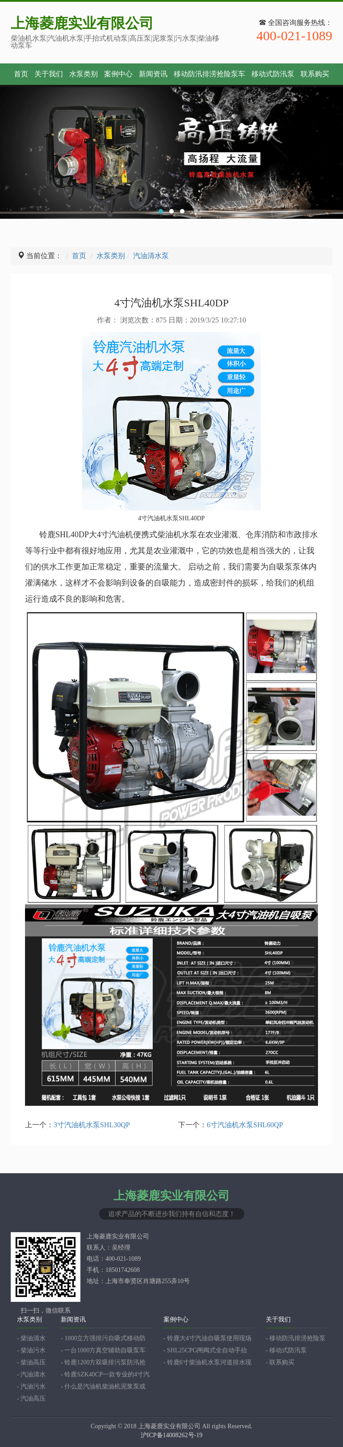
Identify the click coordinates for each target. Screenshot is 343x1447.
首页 (21, 74)
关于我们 (48, 74)
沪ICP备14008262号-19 (171, 1435)
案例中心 (118, 74)
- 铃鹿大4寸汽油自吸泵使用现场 (207, 1338)
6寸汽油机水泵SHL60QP (245, 1125)
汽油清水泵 (151, 255)
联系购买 (315, 74)
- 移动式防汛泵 (286, 1350)
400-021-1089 (294, 35)
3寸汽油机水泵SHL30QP (92, 1125)
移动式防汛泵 (272, 74)
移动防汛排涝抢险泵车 (209, 74)
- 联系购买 (280, 1362)
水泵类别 (83, 74)
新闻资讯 (153, 74)
